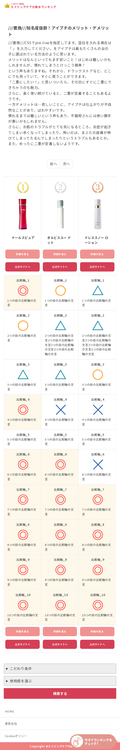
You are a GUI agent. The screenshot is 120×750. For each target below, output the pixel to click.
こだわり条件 (21, 668)
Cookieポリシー (16, 736)
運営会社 (11, 723)
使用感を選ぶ (21, 680)
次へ (66, 163)
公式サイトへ (22, 266)
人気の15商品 (33, 5)
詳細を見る (22, 254)
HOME (9, 711)
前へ (53, 163)
